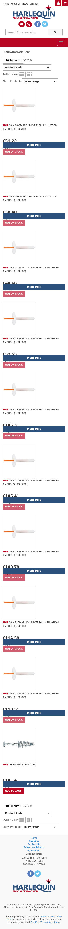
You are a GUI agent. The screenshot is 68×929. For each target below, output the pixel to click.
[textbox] (27, 32)
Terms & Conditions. (50, 922)
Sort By (27, 60)
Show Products (12, 81)
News (25, 3)
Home (6, 3)
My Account (34, 850)
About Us (15, 3)
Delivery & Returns (34, 847)
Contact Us (34, 844)
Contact (34, 3)
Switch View (10, 74)
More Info (34, 145)
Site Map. (35, 922)
